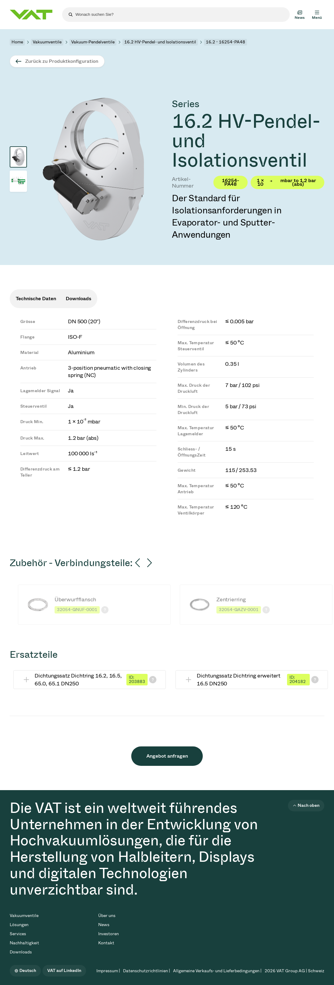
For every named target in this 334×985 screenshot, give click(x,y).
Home (17, 42)
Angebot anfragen (167, 756)
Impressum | (108, 970)
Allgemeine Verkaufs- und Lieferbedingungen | (217, 970)
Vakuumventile (47, 42)
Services (18, 933)
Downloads (21, 952)
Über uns (106, 915)
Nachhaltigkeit (24, 943)
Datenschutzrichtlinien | (146, 970)
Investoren (108, 933)
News (103, 924)
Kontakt (106, 943)
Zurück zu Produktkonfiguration (61, 61)
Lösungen (19, 924)
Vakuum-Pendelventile (93, 42)
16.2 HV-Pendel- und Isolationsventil (160, 42)
